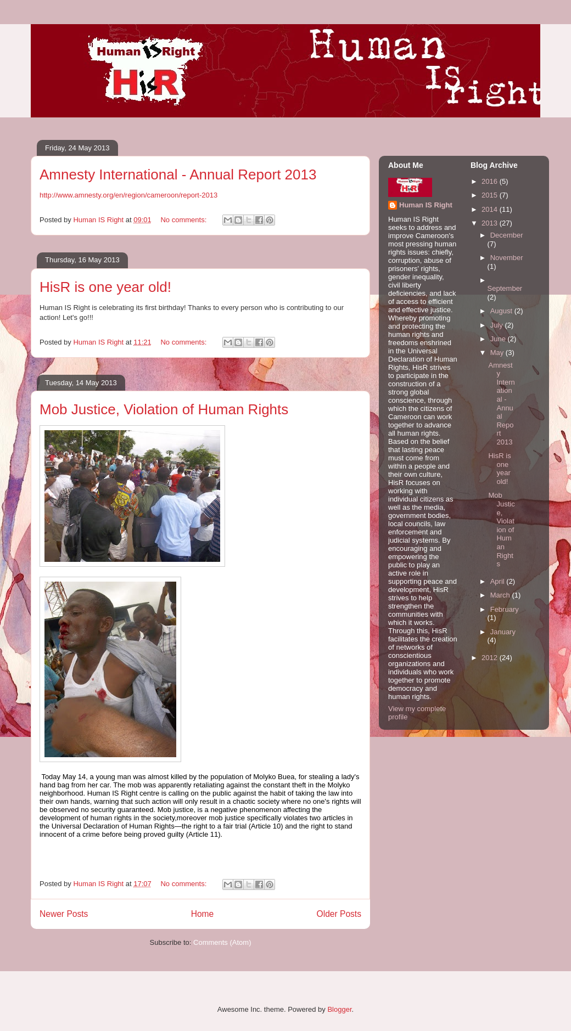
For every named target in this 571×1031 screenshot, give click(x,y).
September (505, 288)
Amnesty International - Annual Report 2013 (178, 174)
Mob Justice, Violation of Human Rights (164, 409)
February (504, 609)
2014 (491, 209)
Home (202, 914)
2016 (491, 181)
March (501, 595)
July (497, 325)
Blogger (339, 1009)
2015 (491, 195)
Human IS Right (425, 205)
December (506, 235)
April (498, 581)
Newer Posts (64, 914)
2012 (491, 657)
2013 (491, 223)
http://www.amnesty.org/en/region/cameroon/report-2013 (128, 195)
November (506, 257)
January (503, 632)
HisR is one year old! (105, 287)
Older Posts (339, 914)
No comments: (184, 220)
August (502, 311)
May (498, 352)
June (499, 339)
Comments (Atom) (222, 942)
